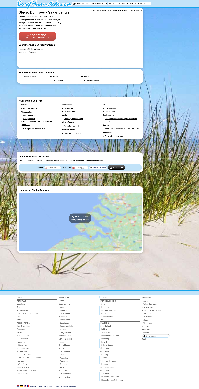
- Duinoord (21, 342)
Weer (145, 3)
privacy (46, 386)
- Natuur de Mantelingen (152, 310)
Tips (19, 307)
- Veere (145, 301)
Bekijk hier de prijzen (37, 36)
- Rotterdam (105, 351)
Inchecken (39, 168)
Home (19, 298)
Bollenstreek (105, 332)
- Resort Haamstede (25, 355)
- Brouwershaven (107, 367)
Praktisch (133, 3)
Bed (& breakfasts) (24, 326)
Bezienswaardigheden (68, 304)
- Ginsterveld (22, 345)
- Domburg (146, 314)
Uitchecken (66, 168)
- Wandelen (63, 358)
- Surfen (62, 367)
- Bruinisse (104, 370)
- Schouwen (21, 361)
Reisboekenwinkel (107, 317)
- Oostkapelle (147, 307)
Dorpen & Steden (65, 339)
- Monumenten (65, 310)
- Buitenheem (22, 339)
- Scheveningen (106, 345)
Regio (140, 3)
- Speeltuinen (64, 323)
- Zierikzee (104, 374)
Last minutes (22, 374)
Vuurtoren (63, 371)
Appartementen (23, 323)
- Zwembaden (64, 352)
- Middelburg (147, 323)
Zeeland (103, 358)
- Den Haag (104, 348)
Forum (103, 313)
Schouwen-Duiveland (108, 361)
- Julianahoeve (23, 348)
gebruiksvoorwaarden (36, 386)
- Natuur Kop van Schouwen (111, 380)
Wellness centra (65, 336)
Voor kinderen (22, 310)
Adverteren (146, 329)
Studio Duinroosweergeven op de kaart (80, 218)
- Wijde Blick (22, 364)
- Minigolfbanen (65, 333)
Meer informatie (29, 52)
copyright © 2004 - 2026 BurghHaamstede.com (62, 386)
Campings (21, 329)
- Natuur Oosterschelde (109, 377)
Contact (145, 339)
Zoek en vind (116, 167)
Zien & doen (112, 3)
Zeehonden (105, 298)
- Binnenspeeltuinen (67, 326)
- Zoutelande (147, 317)
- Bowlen (62, 329)
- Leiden (103, 329)
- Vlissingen (147, 320)
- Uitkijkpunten (64, 313)
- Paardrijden (64, 361)
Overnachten (96, 3)
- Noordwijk (105, 339)
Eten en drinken (65, 374)
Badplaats (21, 304)
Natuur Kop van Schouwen (27, 313)
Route (102, 304)
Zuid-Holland (105, 326)
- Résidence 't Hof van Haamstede (30, 358)
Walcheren (146, 298)
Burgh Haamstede (83, 3)
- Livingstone (22, 351)
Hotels (19, 332)
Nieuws (103, 320)
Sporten (62, 348)
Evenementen (123, 3)
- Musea (62, 307)
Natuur (61, 342)
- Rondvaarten (64, 320)
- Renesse (104, 364)
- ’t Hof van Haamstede (26, 370)
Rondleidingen (64, 345)
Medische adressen (108, 310)
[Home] (74, 3)
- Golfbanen (63, 364)
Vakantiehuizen (23, 336)
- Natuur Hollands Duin (109, 336)
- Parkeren (104, 307)
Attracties (63, 317)
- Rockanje (104, 355)
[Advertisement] (163, 66)
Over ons (145, 333)
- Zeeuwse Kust (23, 367)
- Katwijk (103, 342)
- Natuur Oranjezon (149, 304)
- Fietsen (62, 355)
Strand (104, 3)
